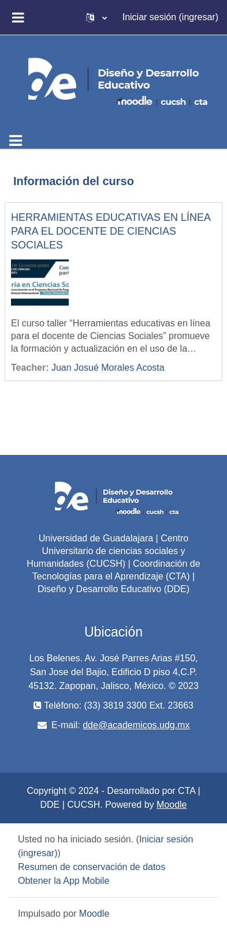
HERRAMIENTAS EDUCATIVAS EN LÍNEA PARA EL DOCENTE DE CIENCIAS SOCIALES (110, 231)
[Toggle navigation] (16, 141)
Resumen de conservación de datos (91, 867)
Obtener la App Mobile (63, 881)
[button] (96, 17)
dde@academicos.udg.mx (136, 725)
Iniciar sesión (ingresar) (170, 17)
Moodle (172, 804)
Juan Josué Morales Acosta (108, 367)
